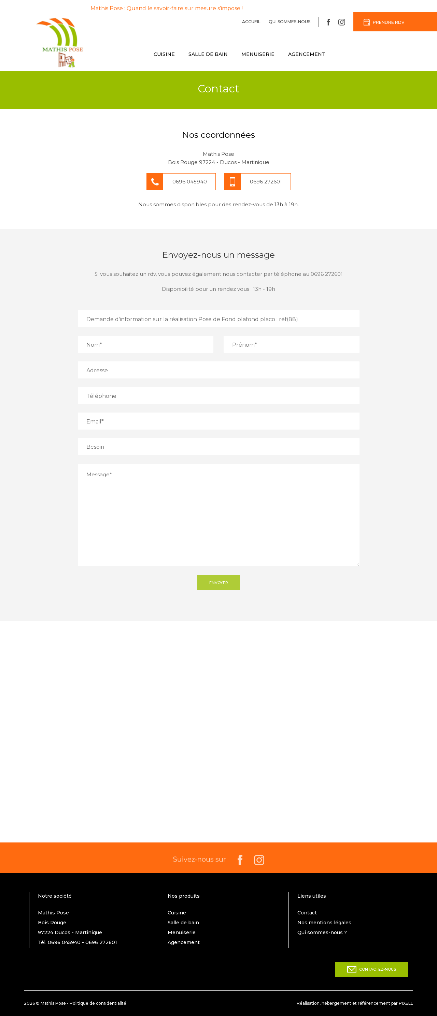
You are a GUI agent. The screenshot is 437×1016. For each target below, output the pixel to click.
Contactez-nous (371, 969)
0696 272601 (266, 181)
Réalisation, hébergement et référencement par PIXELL (355, 1003)
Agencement (306, 54)
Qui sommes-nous (289, 21)
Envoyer (218, 582)
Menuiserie (257, 54)
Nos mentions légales (324, 923)
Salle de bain (208, 54)
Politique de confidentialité (98, 1003)
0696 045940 (189, 181)
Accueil (251, 21)
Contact (307, 913)
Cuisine (164, 54)
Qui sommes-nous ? (322, 932)
